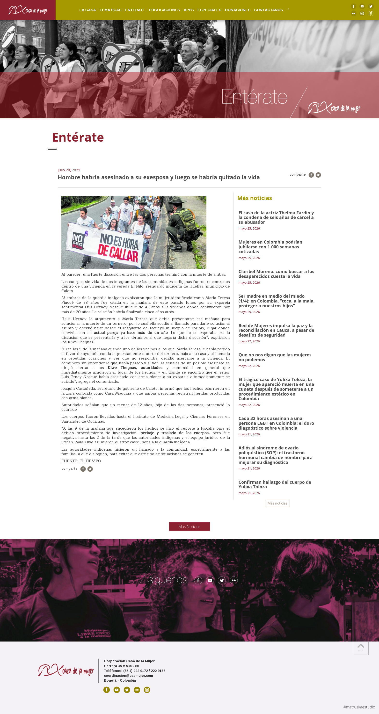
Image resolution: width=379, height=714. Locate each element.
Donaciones (232, 9)
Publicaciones (159, 9)
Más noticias (277, 503)
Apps (184, 9)
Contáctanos (263, 9)
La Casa (82, 9)
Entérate (130, 9)
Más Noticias (190, 526)
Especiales (204, 9)
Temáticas (105, 9)
